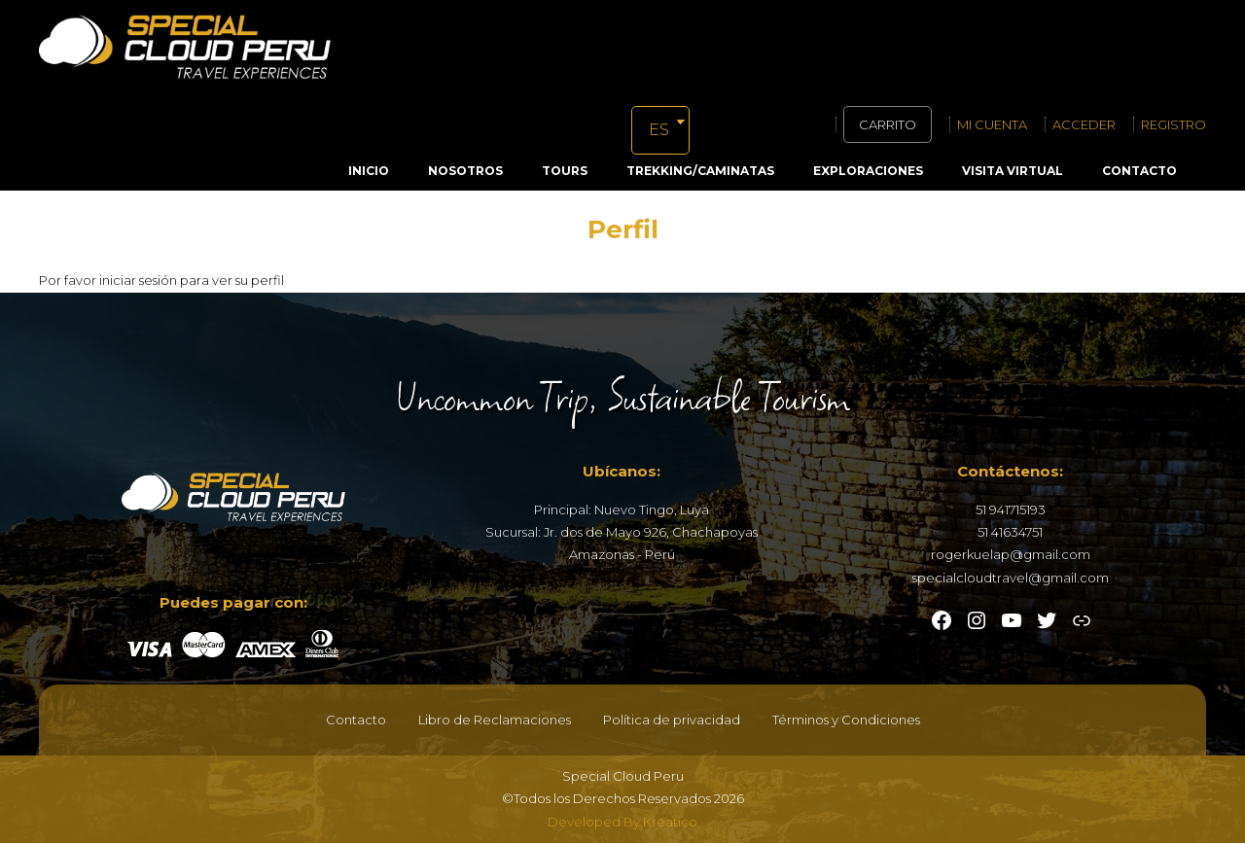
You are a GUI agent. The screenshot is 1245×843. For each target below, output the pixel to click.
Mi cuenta (992, 124)
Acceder (1084, 124)
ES (659, 130)
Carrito (887, 124)
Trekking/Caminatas (700, 170)
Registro (1173, 124)
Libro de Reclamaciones (494, 719)
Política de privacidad (671, 719)
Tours (564, 170)
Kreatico (670, 821)
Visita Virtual (1012, 170)
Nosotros (465, 170)
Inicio (368, 170)
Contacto (1139, 170)
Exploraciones (868, 170)
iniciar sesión (138, 280)
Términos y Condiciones (846, 719)
